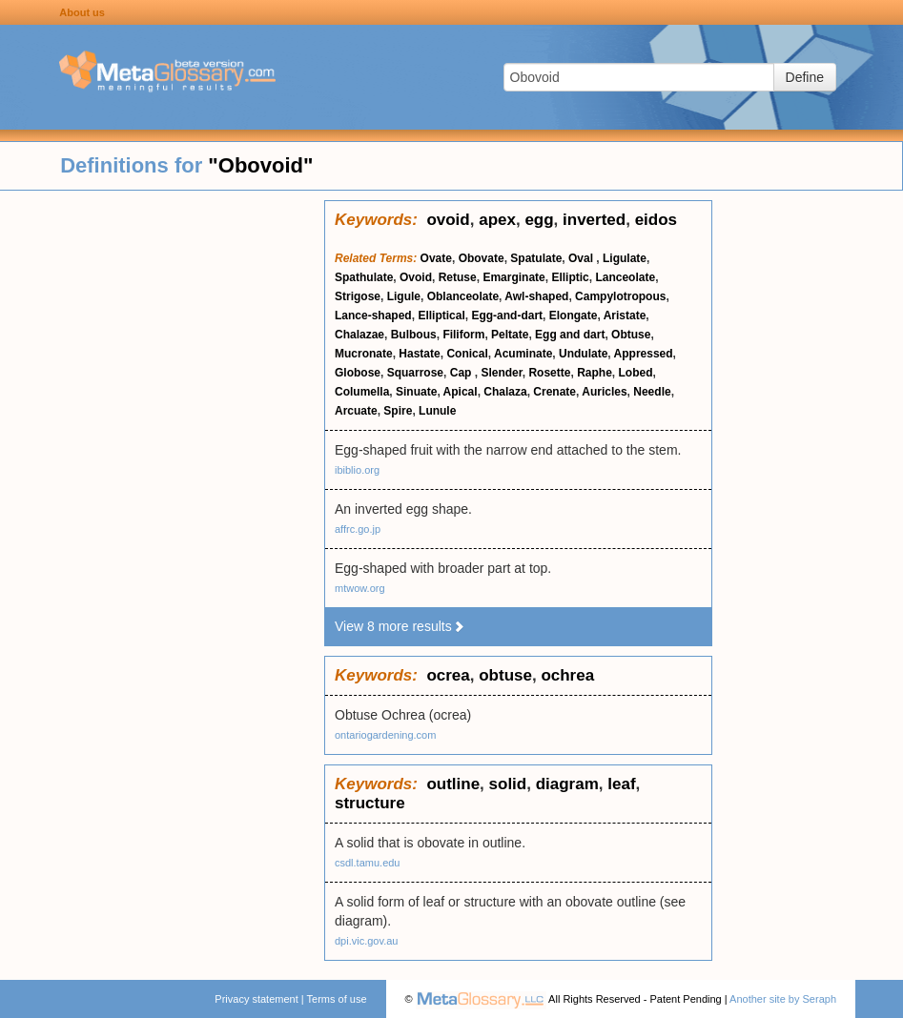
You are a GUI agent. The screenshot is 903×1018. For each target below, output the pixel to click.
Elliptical (441, 315)
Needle (651, 391)
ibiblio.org (357, 470)
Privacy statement (256, 999)
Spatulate (536, 258)
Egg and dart (570, 334)
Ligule (404, 296)
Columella (362, 391)
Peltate (509, 334)
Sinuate (416, 391)
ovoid (447, 220)
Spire (397, 410)
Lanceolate (625, 277)
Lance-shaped (373, 315)
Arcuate (356, 410)
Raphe (594, 372)
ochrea (567, 675)
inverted (594, 220)
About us (82, 12)
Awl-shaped (536, 296)
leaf (621, 784)
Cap (462, 372)
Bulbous (414, 334)
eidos (656, 220)
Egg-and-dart (507, 315)
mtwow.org (360, 588)
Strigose (357, 296)
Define (805, 77)
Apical (460, 391)
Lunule (437, 410)
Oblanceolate (463, 296)
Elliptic (569, 277)
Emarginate (513, 277)
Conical (466, 353)
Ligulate (624, 258)
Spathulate (364, 277)
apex (497, 220)
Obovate (481, 258)
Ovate (436, 258)
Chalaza (504, 391)
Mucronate (364, 353)
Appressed (643, 353)
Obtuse (630, 334)
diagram (567, 784)
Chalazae (359, 334)
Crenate (554, 391)
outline (453, 784)
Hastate (419, 353)
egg (538, 220)
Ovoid (416, 277)
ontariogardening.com (385, 735)
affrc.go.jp (357, 529)
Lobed (635, 372)
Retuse (458, 277)
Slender (501, 372)
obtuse (505, 675)
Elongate (573, 315)
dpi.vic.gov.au (366, 941)
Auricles (604, 391)
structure (370, 803)
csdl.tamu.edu (367, 862)
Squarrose (415, 372)
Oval (582, 258)
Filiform (463, 334)
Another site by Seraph (782, 999)
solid (508, 784)
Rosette (549, 372)
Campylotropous (620, 296)
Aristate (625, 315)
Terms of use (337, 999)
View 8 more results (400, 626)
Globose (357, 372)
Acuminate (523, 353)
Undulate (583, 353)
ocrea (447, 675)
